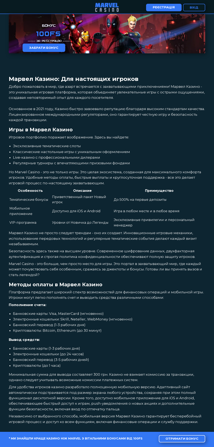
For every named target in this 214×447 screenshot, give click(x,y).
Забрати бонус (43, 48)
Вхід (194, 7)
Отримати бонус (182, 439)
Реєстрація (164, 7)
